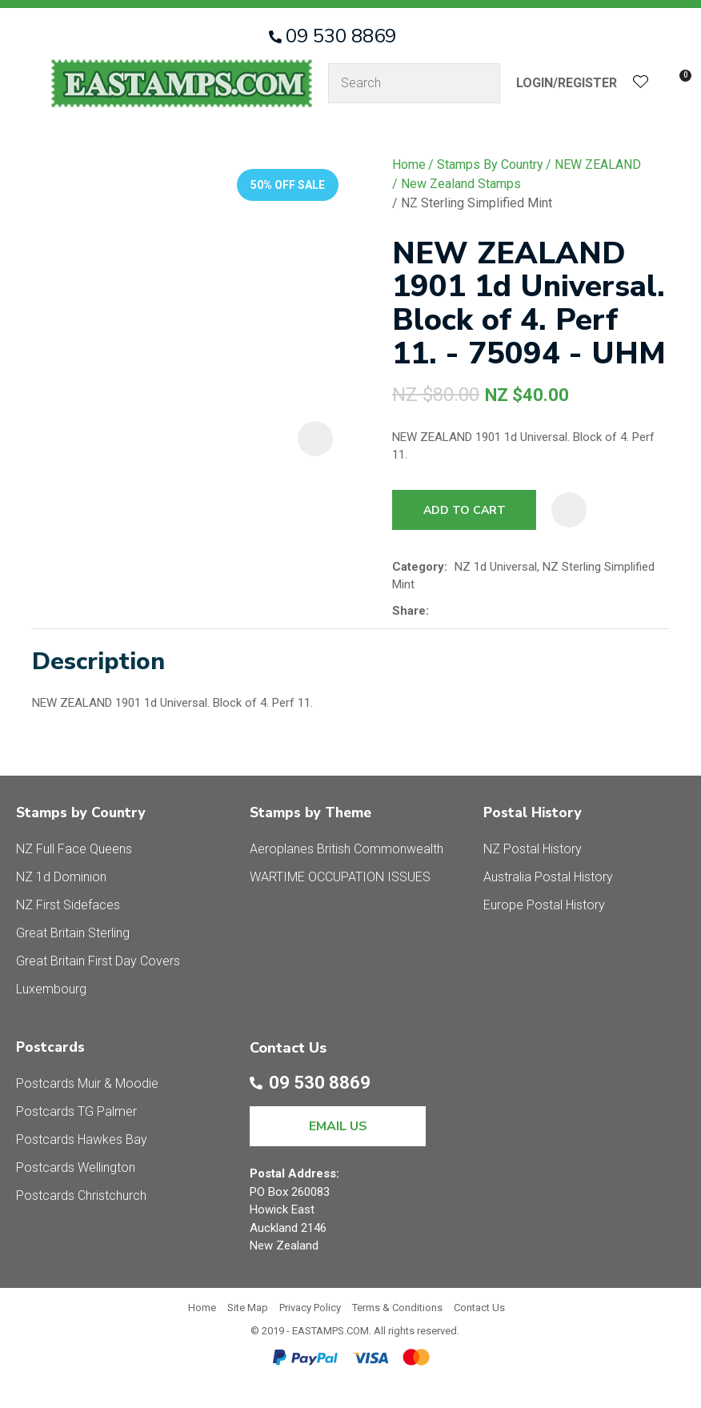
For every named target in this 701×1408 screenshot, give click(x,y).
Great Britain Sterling (73, 933)
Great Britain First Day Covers (98, 961)
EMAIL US (338, 1126)
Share (409, 611)
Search (481, 83)
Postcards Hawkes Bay (81, 1139)
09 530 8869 (341, 36)
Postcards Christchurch (81, 1195)
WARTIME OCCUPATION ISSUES (340, 877)
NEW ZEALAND (598, 164)
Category (418, 567)
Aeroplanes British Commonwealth (346, 848)
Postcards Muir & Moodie (87, 1083)
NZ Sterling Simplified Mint (476, 203)
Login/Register (566, 82)
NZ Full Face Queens (74, 848)
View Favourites (641, 83)
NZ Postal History (532, 848)
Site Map (247, 1308)
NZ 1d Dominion (61, 877)
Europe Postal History (544, 905)
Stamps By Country (490, 164)
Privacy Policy (310, 1308)
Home (409, 164)
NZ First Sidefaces (68, 905)
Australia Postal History (548, 877)
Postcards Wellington (75, 1167)
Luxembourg (51, 989)
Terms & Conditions (397, 1308)
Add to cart (464, 510)
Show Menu (25, 82)
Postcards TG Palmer (76, 1111)
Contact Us (479, 1308)
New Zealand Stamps (461, 183)
